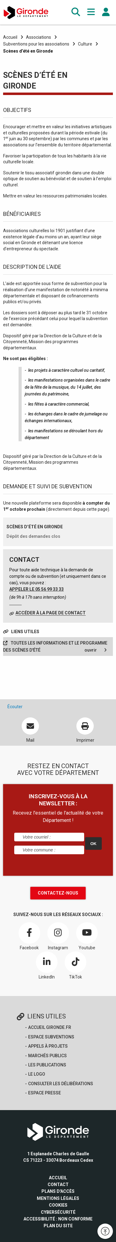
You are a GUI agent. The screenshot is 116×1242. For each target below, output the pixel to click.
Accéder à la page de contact (50, 612)
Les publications (47, 1064)
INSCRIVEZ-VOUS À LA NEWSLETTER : (58, 800)
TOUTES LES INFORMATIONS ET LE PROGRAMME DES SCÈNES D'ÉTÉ (55, 647)
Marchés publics (47, 1055)
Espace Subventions (51, 1036)
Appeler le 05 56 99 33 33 (36, 589)
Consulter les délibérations (60, 1083)
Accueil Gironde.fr (49, 1027)
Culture (85, 44)
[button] (75, 12)
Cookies (58, 1205)
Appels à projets (48, 1046)
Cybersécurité (58, 1212)
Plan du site (58, 1225)
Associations (38, 37)
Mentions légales (58, 1198)
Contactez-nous (58, 893)
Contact (58, 1184)
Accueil (10, 37)
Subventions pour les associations (36, 44)
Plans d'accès (58, 1191)
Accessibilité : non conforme (58, 1218)
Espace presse (44, 1092)
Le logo (36, 1074)
